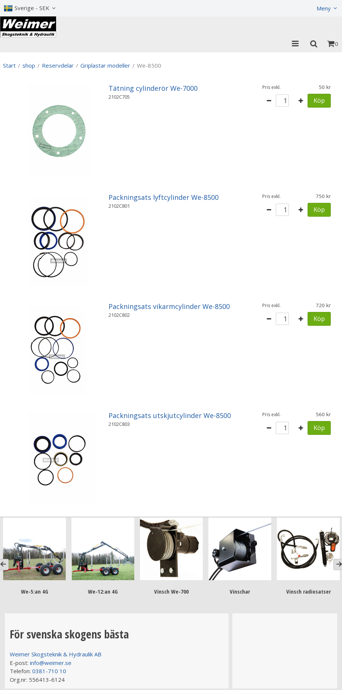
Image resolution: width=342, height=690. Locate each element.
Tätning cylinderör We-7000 (153, 88)
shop (28, 65)
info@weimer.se (50, 662)
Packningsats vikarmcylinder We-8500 (169, 306)
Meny (324, 8)
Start (9, 65)
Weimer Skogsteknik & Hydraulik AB (55, 654)
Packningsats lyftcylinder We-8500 (164, 197)
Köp (319, 100)
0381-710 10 (49, 671)
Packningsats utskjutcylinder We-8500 (170, 415)
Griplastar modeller (105, 65)
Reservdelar (58, 65)
